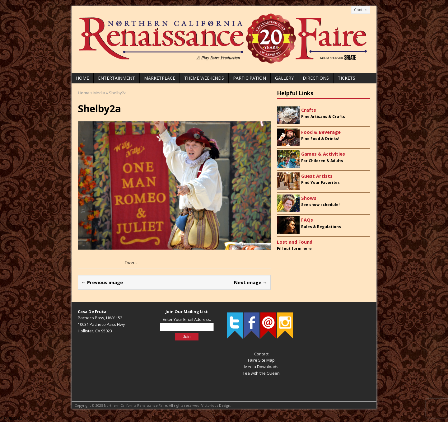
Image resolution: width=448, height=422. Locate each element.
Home (82, 78)
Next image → (250, 282)
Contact (361, 9)
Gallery (284, 78)
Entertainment (116, 78)
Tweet (130, 262)
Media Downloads (261, 366)
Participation (249, 78)
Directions (316, 78)
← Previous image (102, 282)
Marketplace (159, 78)
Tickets (346, 78)
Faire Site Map (261, 360)
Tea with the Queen (261, 373)
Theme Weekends (204, 78)
